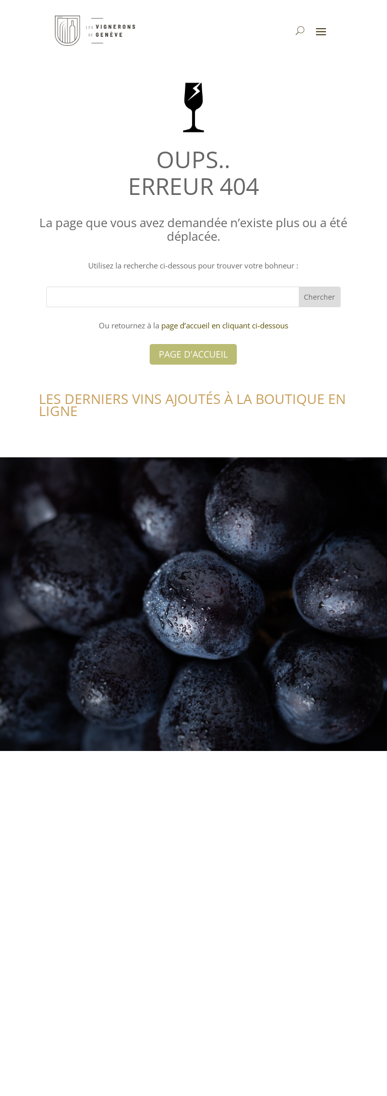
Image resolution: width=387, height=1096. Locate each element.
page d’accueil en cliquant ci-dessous (224, 325)
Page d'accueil (193, 354)
